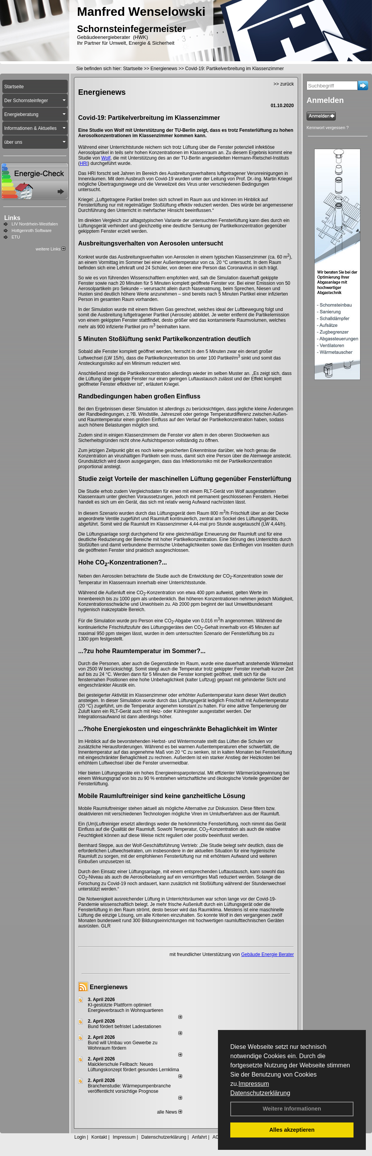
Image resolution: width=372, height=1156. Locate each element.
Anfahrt (199, 1137)
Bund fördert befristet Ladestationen (124, 1026)
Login (79, 1137)
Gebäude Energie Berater (267, 954)
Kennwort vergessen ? (328, 127)
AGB (217, 1137)
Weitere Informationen (292, 1109)
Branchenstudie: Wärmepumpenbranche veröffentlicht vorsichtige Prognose (129, 1088)
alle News (169, 1112)
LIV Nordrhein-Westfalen (35, 224)
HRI (84, 163)
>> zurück (283, 84)
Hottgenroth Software (32, 230)
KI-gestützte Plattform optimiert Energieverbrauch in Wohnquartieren (125, 1007)
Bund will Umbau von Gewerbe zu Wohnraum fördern (123, 1045)
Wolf (106, 158)
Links (12, 218)
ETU (16, 237)
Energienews (109, 987)
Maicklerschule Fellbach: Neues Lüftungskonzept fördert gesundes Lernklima (133, 1067)
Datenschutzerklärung (260, 1093)
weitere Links (50, 249)
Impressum (253, 1083)
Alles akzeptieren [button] (292, 1130)
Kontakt (99, 1137)
